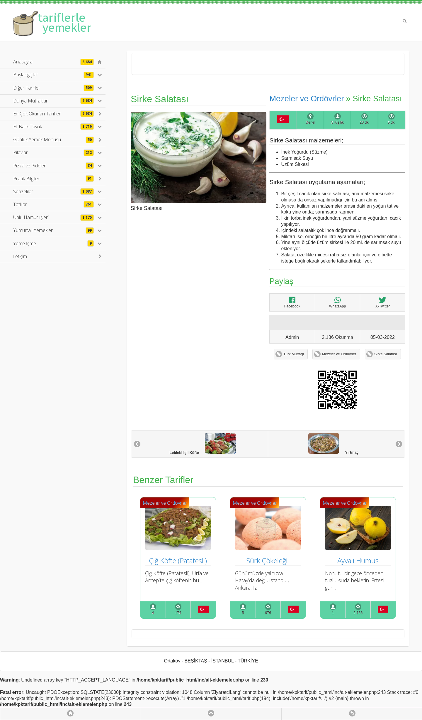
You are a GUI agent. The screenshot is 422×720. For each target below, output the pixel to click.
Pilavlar (53, 152)
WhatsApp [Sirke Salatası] (337, 302)
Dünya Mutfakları (53, 100)
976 (268, 613)
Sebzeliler (53, 191)
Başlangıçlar (53, 74)
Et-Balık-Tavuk (53, 126)
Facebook (292, 302)
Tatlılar (53, 204)
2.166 (358, 613)
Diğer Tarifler (53, 88)
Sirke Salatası (385, 354)
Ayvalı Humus (358, 560)
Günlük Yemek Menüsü (53, 139)
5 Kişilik (337, 122)
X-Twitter (382, 302)
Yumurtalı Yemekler (53, 230)
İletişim (20, 256)
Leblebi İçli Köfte (203, 444)
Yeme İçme (53, 243)
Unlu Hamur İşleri (53, 217)
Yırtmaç (333, 444)
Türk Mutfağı (293, 354)
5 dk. (392, 122)
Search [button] (404, 21)
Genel (310, 122)
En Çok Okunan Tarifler (53, 113)
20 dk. (365, 122)
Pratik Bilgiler (53, 178)
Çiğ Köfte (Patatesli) (178, 560)
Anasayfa (53, 61)
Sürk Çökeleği (267, 560)
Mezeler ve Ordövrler (306, 98)
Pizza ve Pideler (53, 165)
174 (178, 613)
